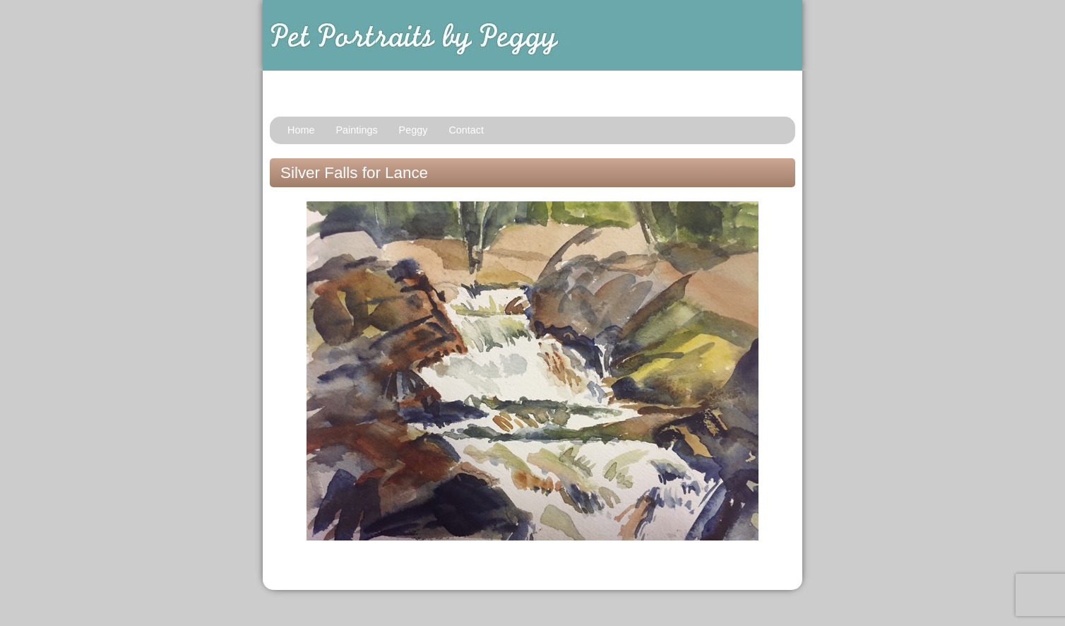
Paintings (356, 130)
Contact (466, 130)
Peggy (413, 130)
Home (300, 130)
